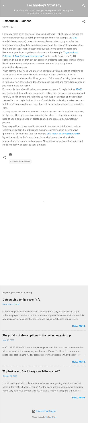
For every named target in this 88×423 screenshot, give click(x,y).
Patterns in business (20, 161)
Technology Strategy (44, 5)
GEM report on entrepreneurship (63, 133)
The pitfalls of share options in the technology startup (36, 335)
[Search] (84, 6)
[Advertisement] (44, 259)
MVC (75, 37)
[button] (84, 21)
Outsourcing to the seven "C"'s (21, 299)
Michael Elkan (50, 417)
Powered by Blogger (44, 411)
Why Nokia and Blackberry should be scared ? (31, 371)
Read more (79, 326)
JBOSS (79, 89)
